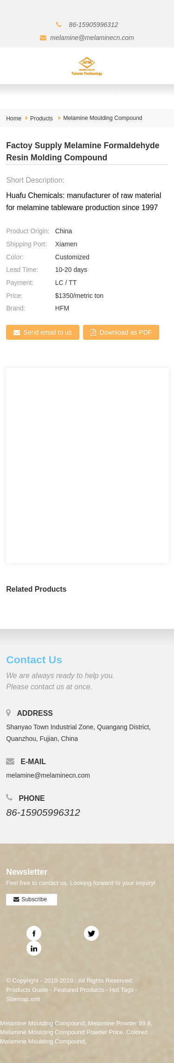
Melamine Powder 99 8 (119, 1023)
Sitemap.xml (23, 999)
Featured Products (79, 989)
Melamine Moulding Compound (102, 118)
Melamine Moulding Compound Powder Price (61, 1032)
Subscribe (34, 899)
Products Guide (27, 989)
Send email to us (48, 332)
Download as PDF (126, 332)
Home (13, 118)
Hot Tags (122, 989)
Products (41, 118)
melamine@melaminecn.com (92, 37)
